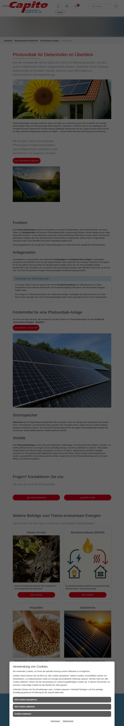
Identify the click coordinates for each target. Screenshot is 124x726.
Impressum (55, 721)
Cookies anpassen (22, 714)
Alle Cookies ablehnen (24, 707)
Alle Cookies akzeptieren (25, 700)
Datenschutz (68, 721)
